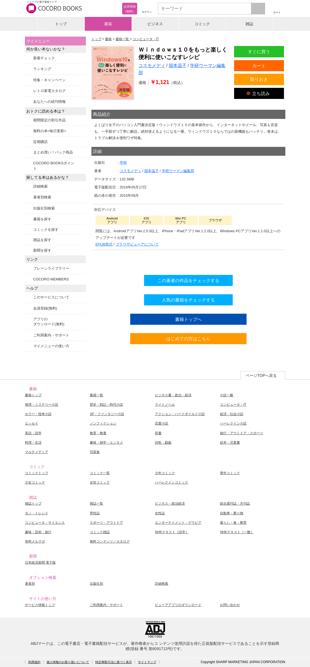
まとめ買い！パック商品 (53, 152)
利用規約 (34, 662)
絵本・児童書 (230, 442)
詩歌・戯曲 (163, 442)
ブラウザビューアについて (137, 244)
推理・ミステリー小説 (41, 405)
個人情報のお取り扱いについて (68, 662)
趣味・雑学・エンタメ (106, 442)
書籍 (108, 24)
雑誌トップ (33, 503)
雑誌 (249, 24)
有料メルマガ (35, 541)
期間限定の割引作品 (49, 120)
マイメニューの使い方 (51, 346)
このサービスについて (51, 297)
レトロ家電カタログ (49, 91)
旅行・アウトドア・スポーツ (241, 433)
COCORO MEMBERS (51, 279)
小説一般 (226, 395)
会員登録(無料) (45, 308)
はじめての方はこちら (188, 338)
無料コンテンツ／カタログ (110, 541)
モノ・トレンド (36, 513)
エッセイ (31, 423)
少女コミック (35, 482)
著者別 (30, 584)
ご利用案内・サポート (51, 335)
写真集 (95, 452)
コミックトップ (36, 473)
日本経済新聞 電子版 (40, 562)
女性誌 (160, 513)
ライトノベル (165, 405)
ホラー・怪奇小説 (38, 414)
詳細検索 (40, 186)
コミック (202, 24)
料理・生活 (33, 442)
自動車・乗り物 (231, 513)
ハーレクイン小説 (233, 423)
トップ (61, 24)
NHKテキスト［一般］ (236, 532)
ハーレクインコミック (171, 482)
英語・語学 (33, 433)
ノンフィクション (103, 423)
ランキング (42, 69)
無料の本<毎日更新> (49, 131)
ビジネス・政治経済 (170, 503)
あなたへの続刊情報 (49, 101)
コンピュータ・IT (233, 405)
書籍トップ (33, 395)
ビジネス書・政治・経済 (173, 395)
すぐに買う (259, 51)
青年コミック (230, 473)
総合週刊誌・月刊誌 (235, 503)
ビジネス (155, 24)
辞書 (158, 433)
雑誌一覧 (96, 503)
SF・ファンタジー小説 (107, 414)
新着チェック (44, 58)
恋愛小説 (161, 423)
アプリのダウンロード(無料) (49, 321)
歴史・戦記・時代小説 (106, 405)
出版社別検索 (44, 208)
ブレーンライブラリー (51, 268)
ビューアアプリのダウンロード (178, 605)
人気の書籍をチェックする (188, 299)
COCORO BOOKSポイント (53, 165)
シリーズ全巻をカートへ (188, 261)
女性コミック (100, 482)
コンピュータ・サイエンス (45, 523)
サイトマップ (147, 662)
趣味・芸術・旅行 (38, 532)
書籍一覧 (96, 395)
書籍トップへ (188, 319)
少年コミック (165, 473)
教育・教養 (98, 433)
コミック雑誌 (100, 532)
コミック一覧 (100, 473)
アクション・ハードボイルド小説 (180, 414)
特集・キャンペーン (49, 80)
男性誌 (95, 513)
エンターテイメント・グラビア (178, 523)
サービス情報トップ (40, 605)
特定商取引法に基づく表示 (113, 662)
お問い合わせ (230, 605)
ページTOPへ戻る (261, 375)
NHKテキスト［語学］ (171, 532)
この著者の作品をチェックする (188, 280)
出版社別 (96, 584)
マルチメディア (36, 452)
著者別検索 (42, 197)
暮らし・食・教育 (233, 523)
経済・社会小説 (231, 414)
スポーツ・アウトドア (106, 523)
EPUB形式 (104, 244)
